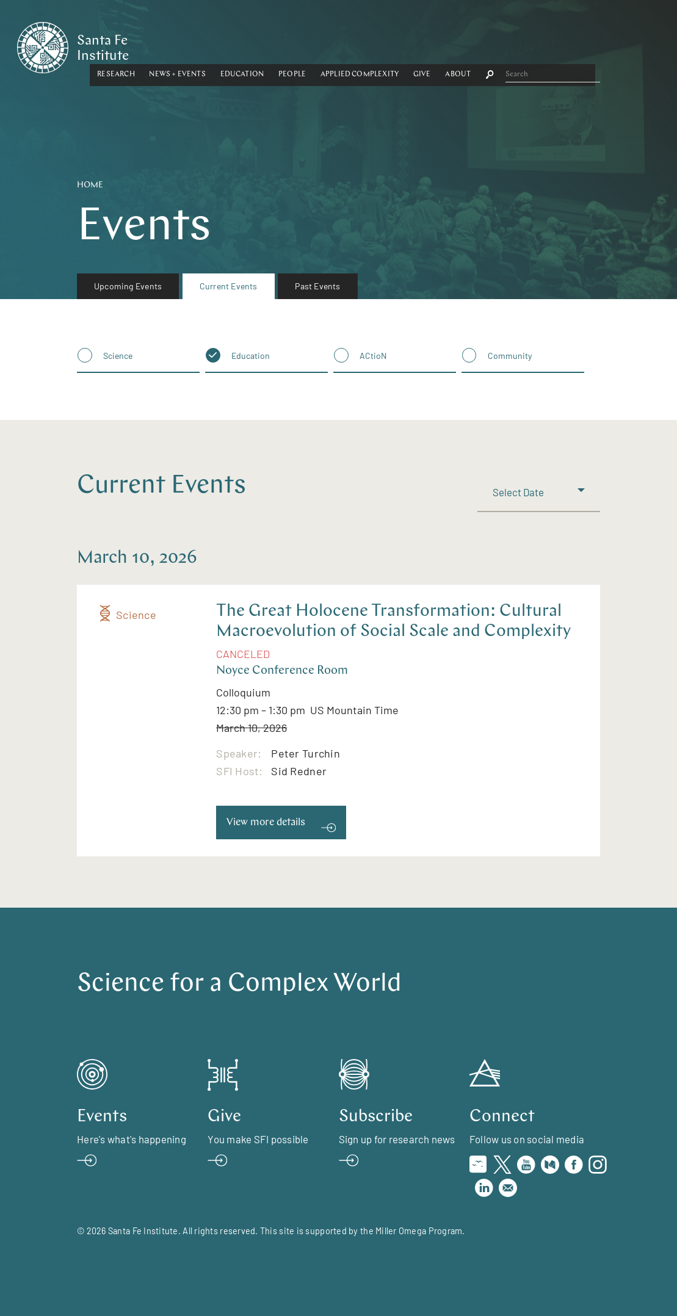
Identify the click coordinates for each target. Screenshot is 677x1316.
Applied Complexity (458, 44)
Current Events (229, 286)
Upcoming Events (128, 286)
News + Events (276, 44)
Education (341, 44)
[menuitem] (128, 286)
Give (521, 44)
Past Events (317, 286)
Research (214, 44)
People (391, 44)
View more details (265, 822)
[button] (215, 45)
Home (90, 185)
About (557, 44)
